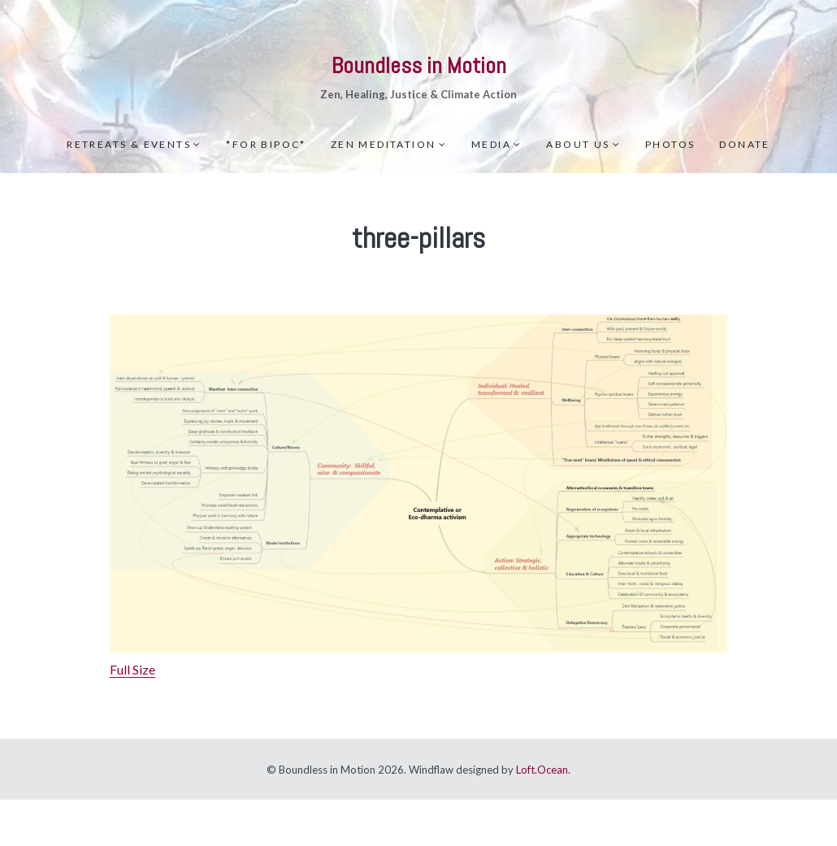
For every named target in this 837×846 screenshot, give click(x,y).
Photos (670, 144)
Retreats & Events (129, 144)
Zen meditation (383, 144)
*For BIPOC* (266, 144)
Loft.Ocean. (543, 769)
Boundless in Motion (419, 65)
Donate (744, 144)
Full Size (132, 669)
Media (491, 144)
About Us (577, 144)
